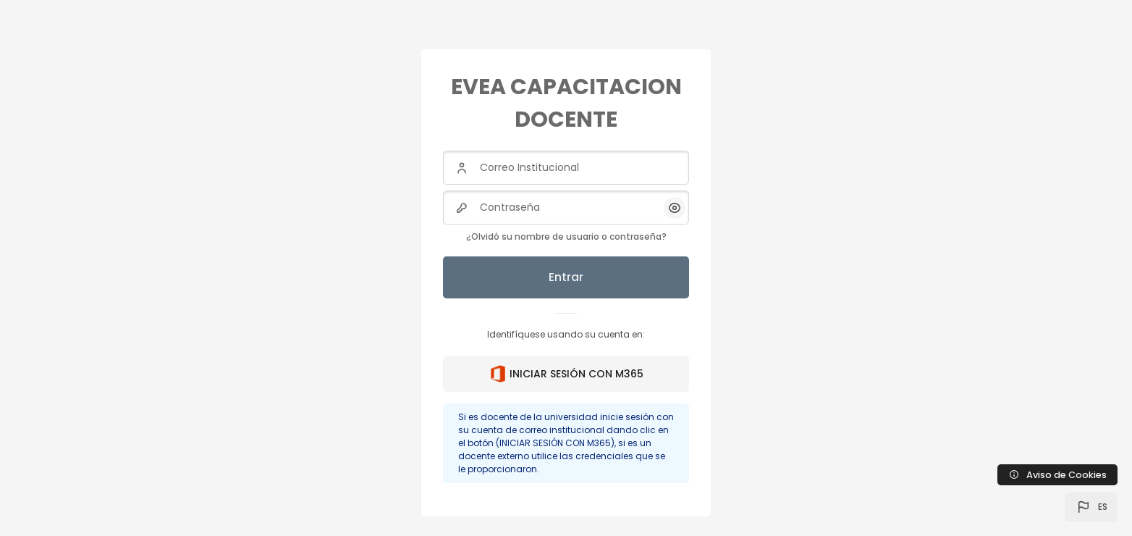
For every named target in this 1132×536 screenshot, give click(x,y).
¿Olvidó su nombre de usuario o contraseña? (566, 236)
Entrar (566, 277)
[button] (1091, 507)
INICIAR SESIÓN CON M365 (566, 373)
